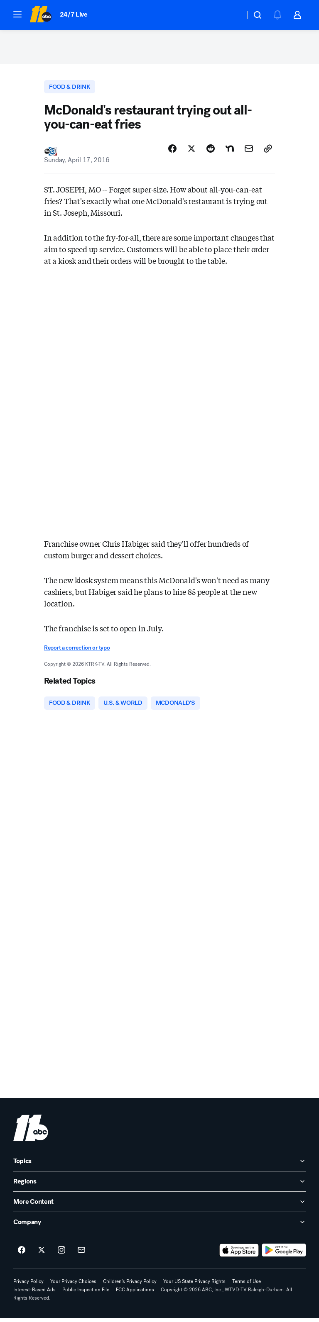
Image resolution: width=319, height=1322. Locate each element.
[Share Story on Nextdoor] (230, 152)
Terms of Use (246, 1285)
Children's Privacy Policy (130, 1285)
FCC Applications (135, 1293)
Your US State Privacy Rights (194, 1285)
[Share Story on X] (191, 152)
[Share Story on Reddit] (211, 152)
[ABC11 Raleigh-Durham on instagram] (61, 1254)
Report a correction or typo (77, 651)
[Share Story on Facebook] (172, 152)
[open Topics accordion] (159, 1165)
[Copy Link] (268, 152)
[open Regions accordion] (159, 1185)
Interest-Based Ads (34, 1293)
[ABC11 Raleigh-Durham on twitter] (41, 1254)
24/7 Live (74, 14)
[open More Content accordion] (159, 1206)
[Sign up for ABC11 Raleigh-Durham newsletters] (81, 1254)
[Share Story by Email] (249, 152)
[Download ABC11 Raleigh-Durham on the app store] (239, 1254)
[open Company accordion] (159, 1226)
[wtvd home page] (30, 1132)
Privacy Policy (28, 1285)
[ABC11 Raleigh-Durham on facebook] (21, 1254)
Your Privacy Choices (73, 1285)
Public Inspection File (85, 1293)
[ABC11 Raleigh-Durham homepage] (40, 15)
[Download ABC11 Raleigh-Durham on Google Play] (284, 1254)
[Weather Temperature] (231, 15)
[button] (17, 14)
